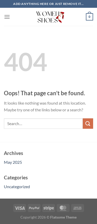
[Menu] (7, 16)
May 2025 (13, 162)
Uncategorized (17, 186)
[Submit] (88, 123)
